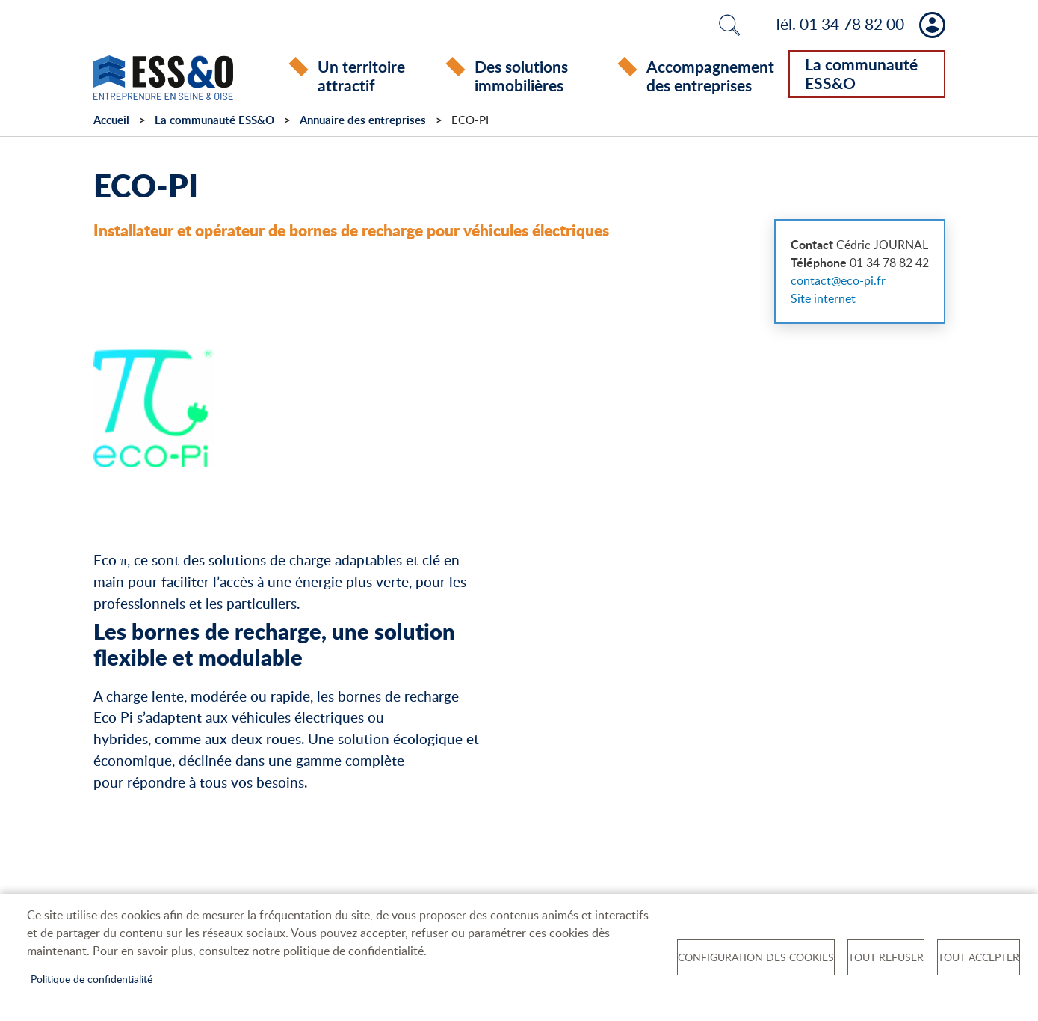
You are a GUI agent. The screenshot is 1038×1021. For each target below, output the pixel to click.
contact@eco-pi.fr (838, 283)
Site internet (823, 300)
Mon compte (932, 25)
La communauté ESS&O (861, 73)
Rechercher (729, 25)
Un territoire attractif (361, 75)
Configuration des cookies (756, 957)
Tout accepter (978, 957)
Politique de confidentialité (91, 979)
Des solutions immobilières (521, 75)
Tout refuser (886, 957)
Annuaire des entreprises (363, 122)
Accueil (111, 122)
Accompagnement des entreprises (710, 75)
